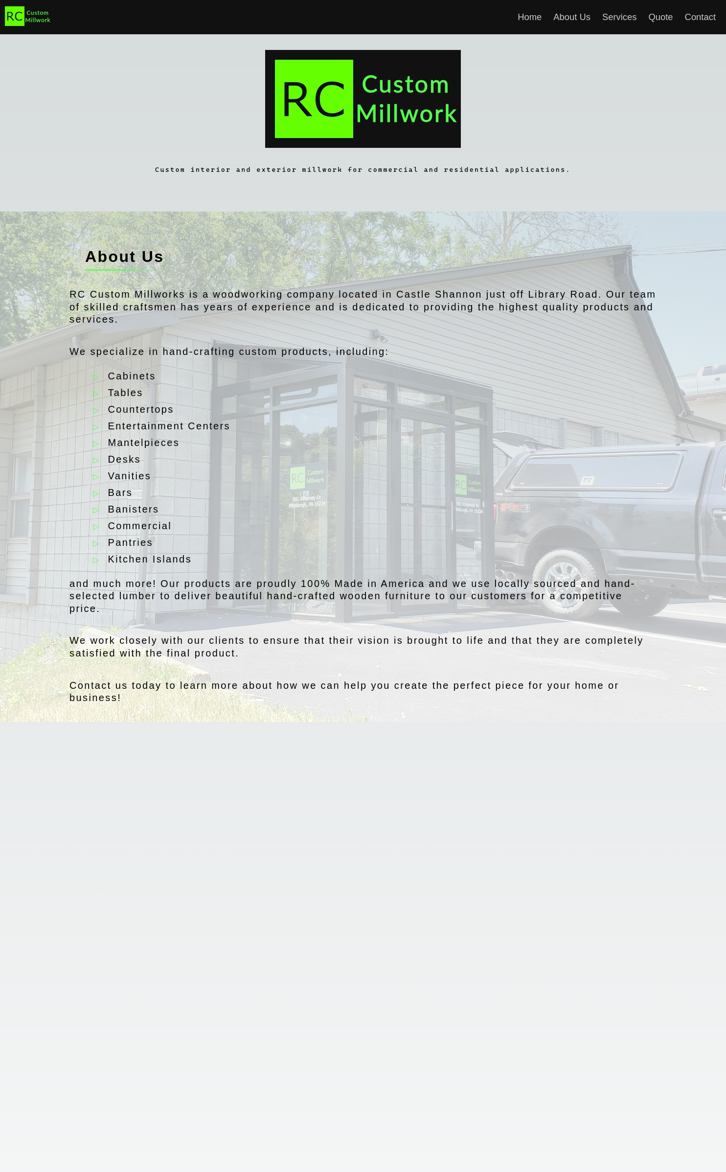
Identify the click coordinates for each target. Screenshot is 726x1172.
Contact (700, 17)
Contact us (98, 685)
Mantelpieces (144, 442)
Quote (661, 17)
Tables (125, 392)
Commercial (140, 525)
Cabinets (132, 376)
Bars (120, 492)
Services (619, 17)
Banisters (133, 509)
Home (530, 17)
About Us (571, 17)
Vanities (129, 475)
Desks (124, 459)
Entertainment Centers (169, 426)
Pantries (130, 542)
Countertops (141, 409)
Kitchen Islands (150, 559)
